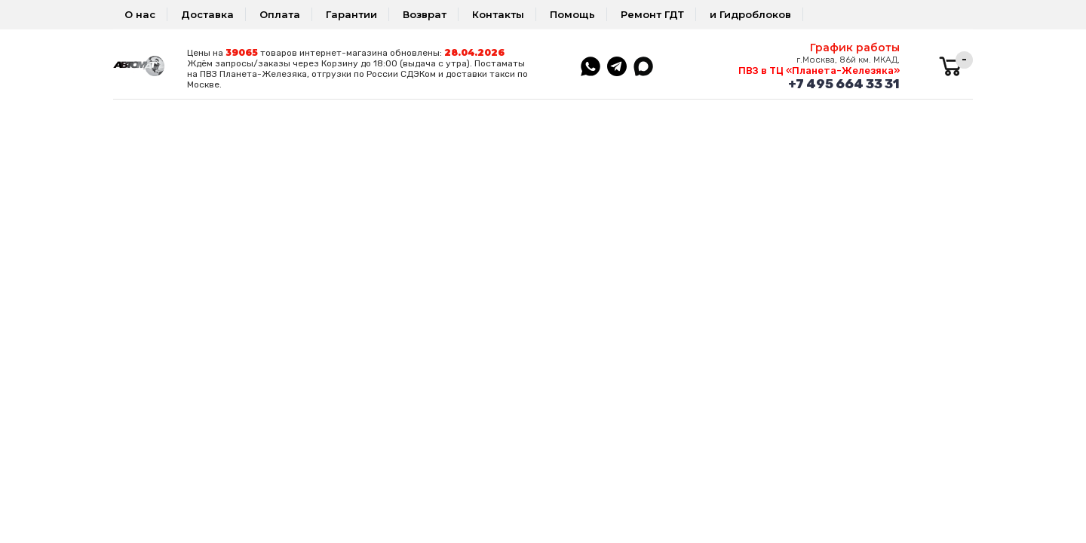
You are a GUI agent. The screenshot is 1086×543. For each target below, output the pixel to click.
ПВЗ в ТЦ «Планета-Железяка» (819, 70)
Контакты (498, 14)
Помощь (572, 14)
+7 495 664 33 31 (844, 83)
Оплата (279, 14)
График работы (855, 47)
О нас (139, 14)
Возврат (424, 14)
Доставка (207, 14)
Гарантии (351, 14)
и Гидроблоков (750, 14)
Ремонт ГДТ (652, 14)
